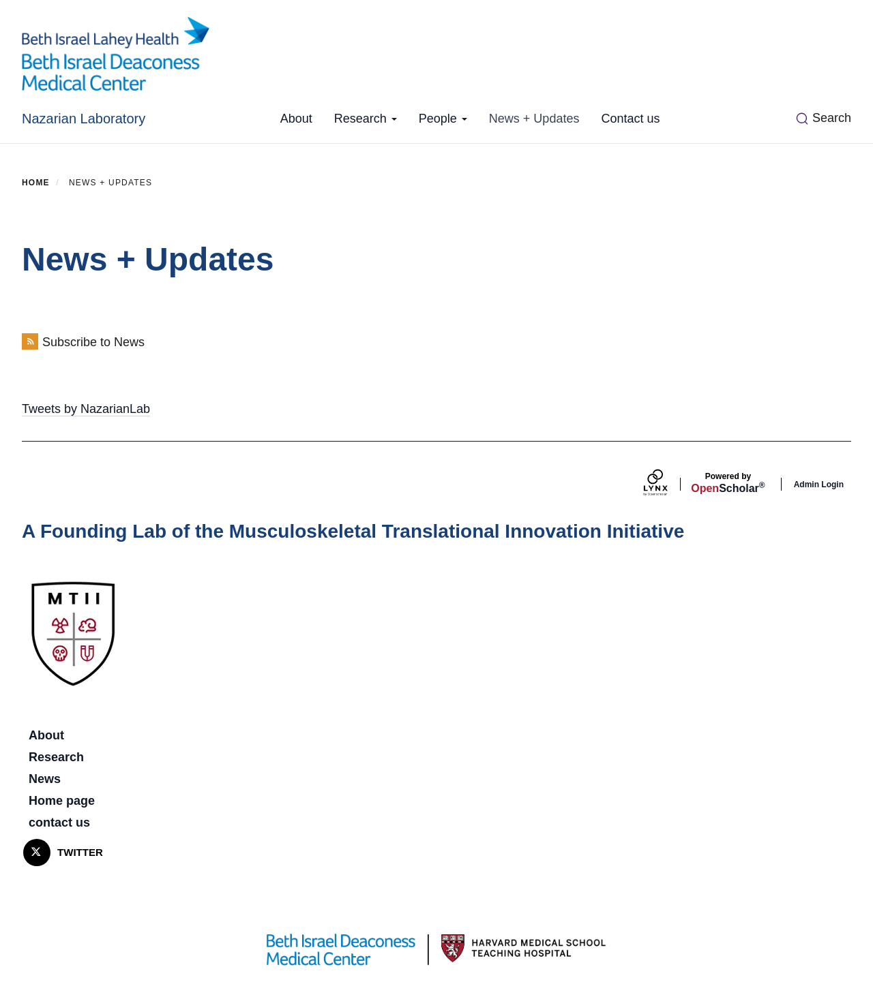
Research (365, 118)
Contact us (630, 118)
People (443, 118)
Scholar (728, 483)
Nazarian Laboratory (83, 118)
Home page (62, 801)
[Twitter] (36, 852)
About (296, 118)
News (45, 779)
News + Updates (534, 118)
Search (831, 118)
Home (36, 182)
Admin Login (819, 484)
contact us (59, 822)
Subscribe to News (93, 342)
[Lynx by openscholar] (667, 484)
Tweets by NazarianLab (86, 409)
